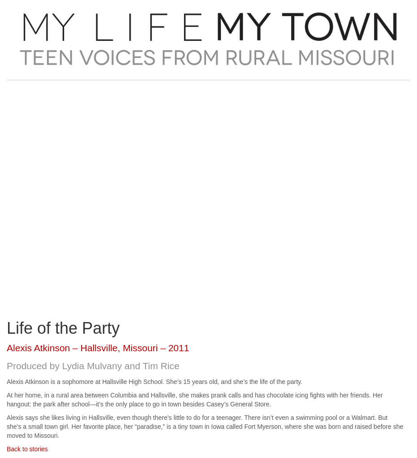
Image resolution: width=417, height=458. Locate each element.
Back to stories (27, 449)
